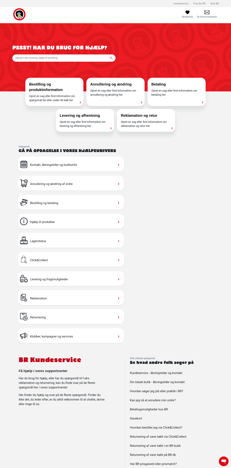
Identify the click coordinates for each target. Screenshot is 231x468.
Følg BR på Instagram (108, 447)
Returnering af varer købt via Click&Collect (158, 343)
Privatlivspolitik (61, 447)
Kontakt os (58, 427)
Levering (57, 432)
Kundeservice (181, 3)
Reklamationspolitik (63, 437)
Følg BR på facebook (108, 442)
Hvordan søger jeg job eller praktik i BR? (156, 297)
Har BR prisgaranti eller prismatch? (153, 370)
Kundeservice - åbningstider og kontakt (156, 279)
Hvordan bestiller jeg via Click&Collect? (156, 334)
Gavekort (136, 325)
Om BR (100, 437)
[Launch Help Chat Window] (224, 461)
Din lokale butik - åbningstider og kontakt (157, 288)
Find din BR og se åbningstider (157, 427)
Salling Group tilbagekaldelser (69, 442)
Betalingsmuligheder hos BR (149, 315)
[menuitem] (207, 14)
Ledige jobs (103, 432)
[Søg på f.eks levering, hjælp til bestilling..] (64, 58)
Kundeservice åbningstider (155, 432)
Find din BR (199, 3)
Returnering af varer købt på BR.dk (153, 361)
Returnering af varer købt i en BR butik (155, 352)
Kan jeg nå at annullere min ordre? (153, 306)
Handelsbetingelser (63, 451)
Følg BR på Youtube (107, 451)
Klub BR (214, 3)
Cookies (57, 456)
